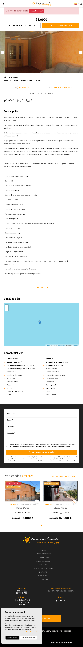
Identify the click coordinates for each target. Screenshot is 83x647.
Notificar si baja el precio (22, 25)
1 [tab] (41, 525)
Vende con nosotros (43, 568)
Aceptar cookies (12, 638)
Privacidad (57, 631)
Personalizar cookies (28, 638)
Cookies (67, 631)
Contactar (43, 576)
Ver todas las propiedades (64, 476)
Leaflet (48, 345)
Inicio (43, 550)
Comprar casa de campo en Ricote (61, 642)
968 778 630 (22, 591)
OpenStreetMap (61, 345)
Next (81, 52)
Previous (2, 52)
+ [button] (7, 306)
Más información (32, 632)
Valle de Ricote (43, 561)
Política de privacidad (70, 444)
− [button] (7, 309)
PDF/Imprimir (41, 287)
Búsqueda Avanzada (36, 11)
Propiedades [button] (43, 557)
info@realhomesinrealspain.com (61, 591)
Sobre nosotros (43, 554)
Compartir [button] (22, 87)
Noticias (43, 572)
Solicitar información (60, 25)
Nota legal (46, 631)
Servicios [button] (43, 565)
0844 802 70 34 (22, 593)
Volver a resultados (41, 93)
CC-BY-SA (75, 345)
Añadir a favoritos (60, 88)
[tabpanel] (22, 502)
